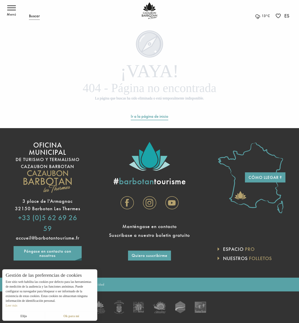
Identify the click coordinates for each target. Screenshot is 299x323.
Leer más (11, 305)
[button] (34, 11)
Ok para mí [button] (71, 316)
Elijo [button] (23, 316)
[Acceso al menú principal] (11, 10)
